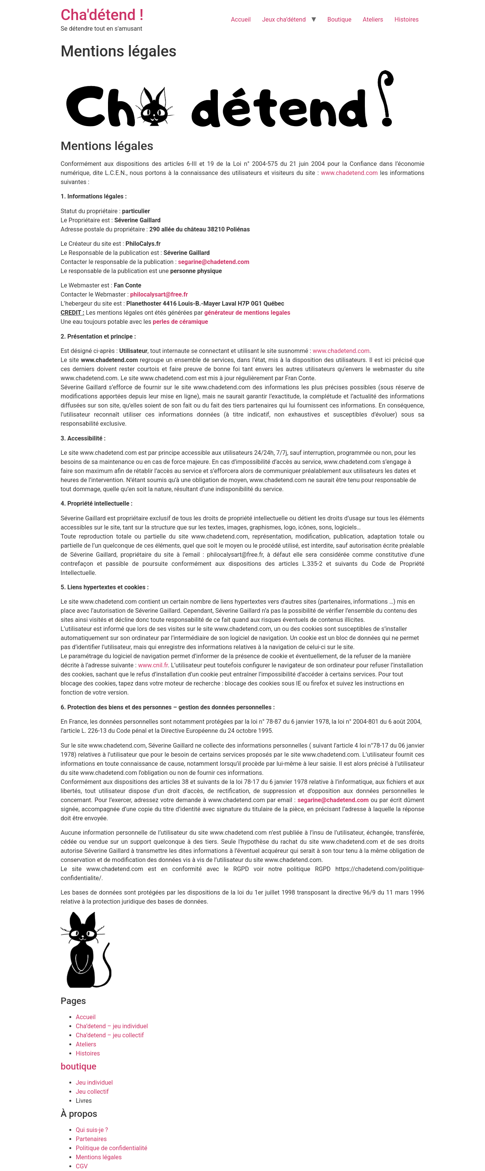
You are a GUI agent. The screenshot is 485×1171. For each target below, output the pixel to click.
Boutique (339, 19)
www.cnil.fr (153, 665)
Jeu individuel (94, 1082)
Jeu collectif (92, 1091)
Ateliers (373, 19)
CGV (82, 1166)
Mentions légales (99, 1157)
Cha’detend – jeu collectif (110, 1035)
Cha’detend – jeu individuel (112, 1026)
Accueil (240, 19)
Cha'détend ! (102, 15)
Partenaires (91, 1139)
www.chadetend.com (349, 172)
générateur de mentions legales (247, 312)
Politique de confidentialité (111, 1148)
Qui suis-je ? (92, 1130)
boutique (78, 1066)
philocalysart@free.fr (159, 294)
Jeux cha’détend (284, 19)
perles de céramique (180, 321)
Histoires (406, 19)
